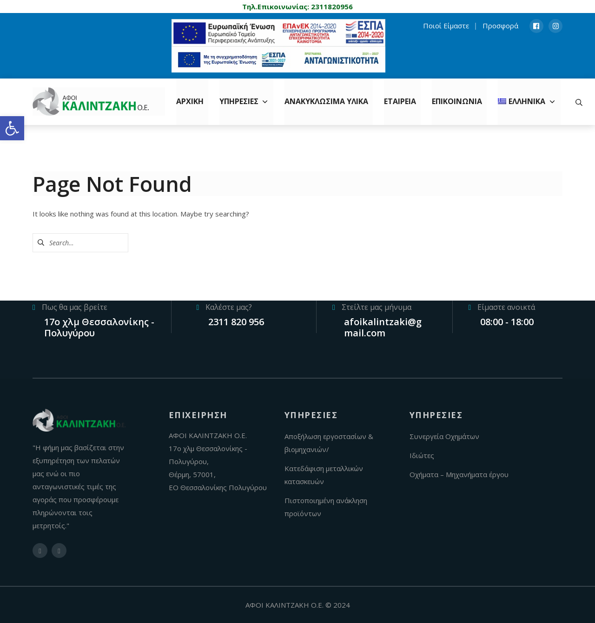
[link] (12, 128)
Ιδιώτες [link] (422, 455)
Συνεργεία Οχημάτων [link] (444, 436)
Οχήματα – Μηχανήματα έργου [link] (459, 474)
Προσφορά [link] (500, 25)
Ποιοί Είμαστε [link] (446, 25)
